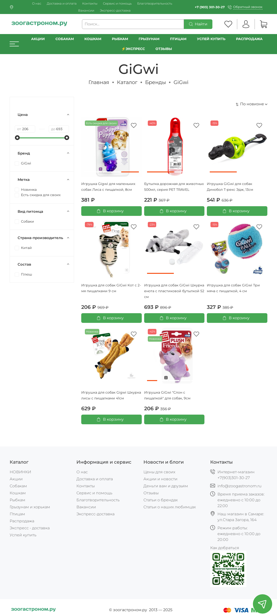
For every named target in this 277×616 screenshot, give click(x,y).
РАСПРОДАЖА (249, 39)
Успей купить (23, 535)
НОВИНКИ (20, 472)
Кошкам (92, 39)
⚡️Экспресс (133, 49)
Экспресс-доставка (115, 10)
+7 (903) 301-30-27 (210, 7)
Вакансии (86, 10)
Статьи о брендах (160, 500)
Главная (98, 82)
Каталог (127, 82)
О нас (36, 3)
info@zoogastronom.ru (239, 486)
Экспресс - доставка (30, 528)
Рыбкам (120, 39)
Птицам (178, 39)
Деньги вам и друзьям (165, 486)
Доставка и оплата (62, 3)
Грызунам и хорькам (30, 507)
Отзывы (163, 49)
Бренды (155, 82)
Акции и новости (160, 479)
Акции (38, 39)
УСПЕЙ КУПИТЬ (211, 39)
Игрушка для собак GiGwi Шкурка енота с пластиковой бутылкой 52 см (174, 291)
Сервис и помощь (117, 3)
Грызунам (149, 39)
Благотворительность (154, 3)
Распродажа (22, 521)
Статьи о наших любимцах (169, 507)
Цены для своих (159, 472)
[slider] (17, 137)
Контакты (89, 3)
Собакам (64, 39)
